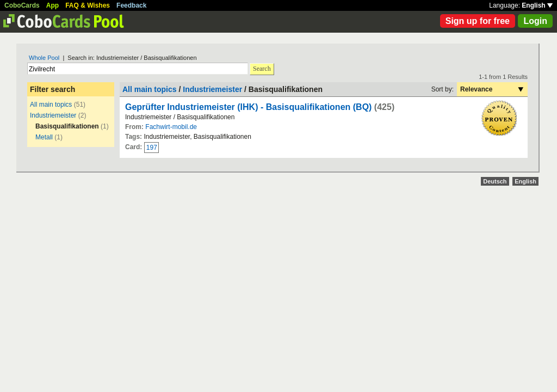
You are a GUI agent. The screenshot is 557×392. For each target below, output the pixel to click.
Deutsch (494, 181)
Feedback (131, 5)
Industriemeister (53, 115)
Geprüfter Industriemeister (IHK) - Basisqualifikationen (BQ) (248, 107)
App (52, 5)
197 (151, 147)
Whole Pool (44, 57)
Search (262, 68)
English (537, 5)
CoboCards (22, 5)
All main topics (51, 104)
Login (535, 21)
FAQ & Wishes (87, 5)
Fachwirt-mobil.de (171, 127)
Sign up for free (477, 21)
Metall (44, 137)
